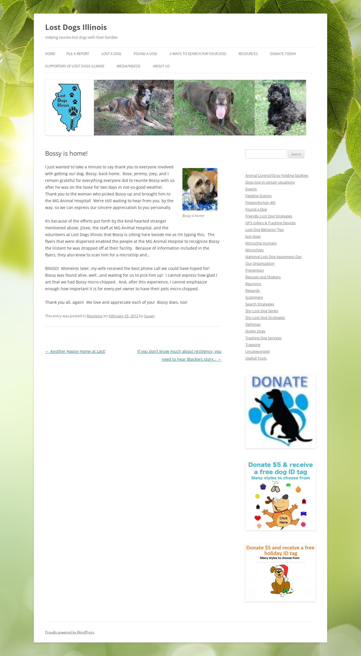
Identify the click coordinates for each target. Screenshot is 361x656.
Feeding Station (258, 195)
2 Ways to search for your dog (198, 53)
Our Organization (259, 263)
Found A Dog (145, 53)
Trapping (252, 344)
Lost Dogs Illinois (76, 27)
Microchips (254, 249)
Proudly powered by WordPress (69, 632)
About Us (161, 66)
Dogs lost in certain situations (270, 182)
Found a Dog (256, 209)
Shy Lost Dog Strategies (265, 317)
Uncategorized (257, 351)
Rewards (252, 290)
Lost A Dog (111, 53)
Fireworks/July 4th (260, 202)
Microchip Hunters (261, 243)
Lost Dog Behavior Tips (264, 229)
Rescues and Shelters (263, 276)
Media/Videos (128, 66)
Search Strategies (259, 304)
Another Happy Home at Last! (75, 351)
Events (251, 188)
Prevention (254, 270)
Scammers (254, 297)
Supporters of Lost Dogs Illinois (74, 66)
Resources (248, 53)
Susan (149, 315)
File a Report (78, 53)
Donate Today (283, 53)
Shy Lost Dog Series (261, 310)
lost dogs (253, 236)
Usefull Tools (256, 358)
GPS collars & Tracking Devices (270, 222)
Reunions (94, 315)
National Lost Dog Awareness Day (273, 256)
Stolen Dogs (255, 331)
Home (50, 53)
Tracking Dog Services (263, 337)
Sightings (253, 324)
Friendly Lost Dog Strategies (268, 216)
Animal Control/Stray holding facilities (276, 175)
